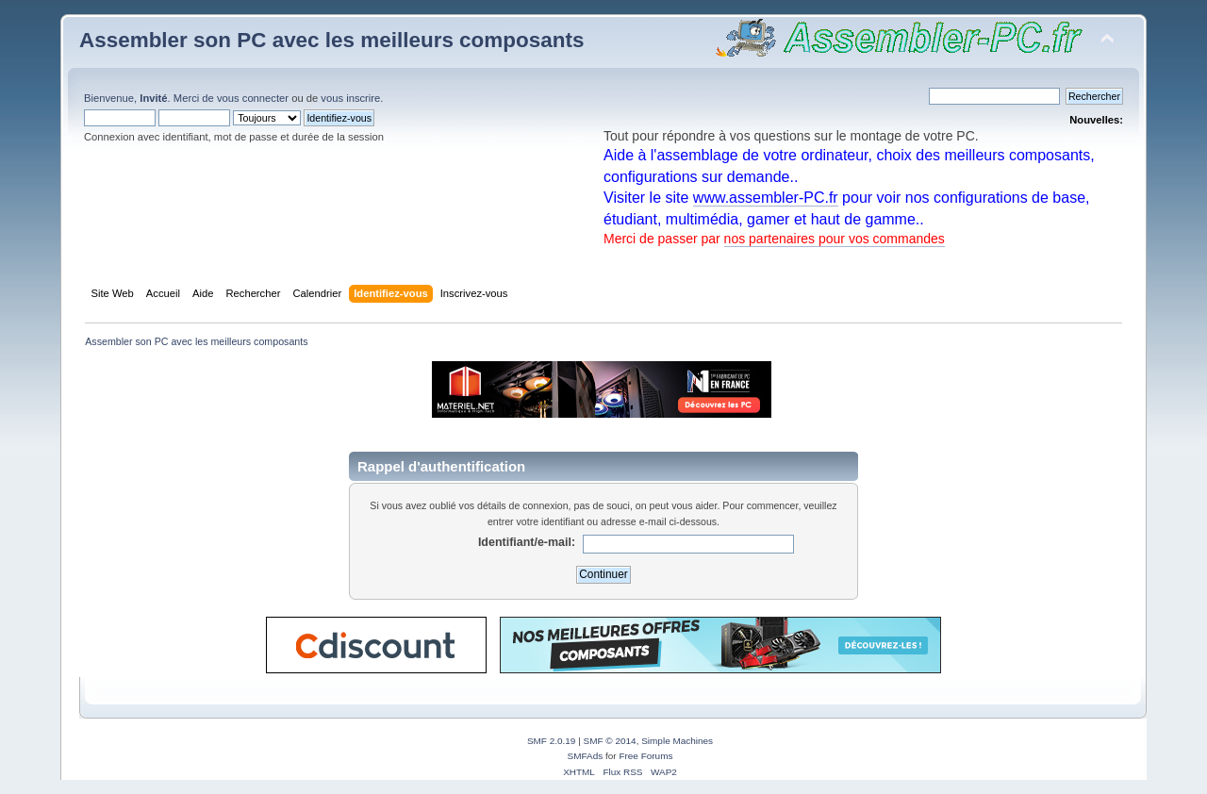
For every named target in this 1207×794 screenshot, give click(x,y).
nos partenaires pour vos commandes (834, 238)
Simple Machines (677, 741)
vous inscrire (350, 98)
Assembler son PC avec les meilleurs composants (331, 40)
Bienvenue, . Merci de (150, 98)
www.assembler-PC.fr (765, 198)
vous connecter (253, 98)
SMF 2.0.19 (551, 741)
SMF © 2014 (610, 741)
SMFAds (586, 756)
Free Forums (645, 756)
